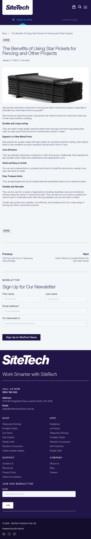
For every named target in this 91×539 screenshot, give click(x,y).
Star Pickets (8, 437)
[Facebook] (9, 533)
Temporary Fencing (11, 424)
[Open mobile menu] (85, 7)
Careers (53, 472)
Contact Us (7, 464)
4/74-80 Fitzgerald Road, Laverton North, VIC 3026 (27, 401)
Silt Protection (57, 446)
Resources (7, 468)
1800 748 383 (9, 392)
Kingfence (55, 424)
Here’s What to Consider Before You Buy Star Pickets (72, 259)
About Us (54, 464)
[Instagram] (14, 533)
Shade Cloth (8, 442)
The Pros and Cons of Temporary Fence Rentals (17, 259)
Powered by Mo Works (13, 528)
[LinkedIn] (3, 533)
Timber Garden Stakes (13, 451)
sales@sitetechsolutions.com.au (18, 409)
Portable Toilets (10, 428)
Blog (4, 33)
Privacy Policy (9, 472)
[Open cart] (74, 7)
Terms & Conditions (11, 477)
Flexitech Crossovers (12, 446)
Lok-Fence (7, 433)
